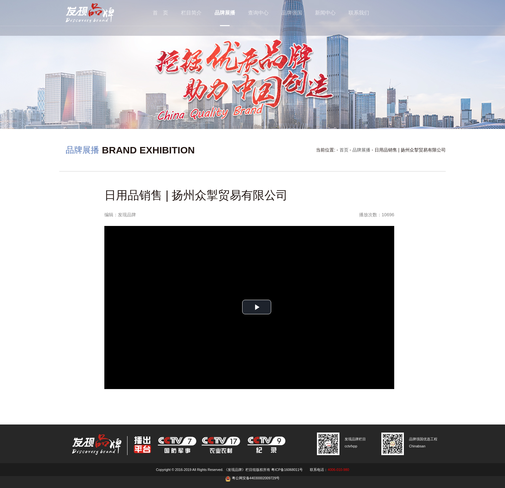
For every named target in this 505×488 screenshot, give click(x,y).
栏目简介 (191, 12)
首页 (343, 149)
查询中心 (258, 12)
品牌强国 (291, 12)
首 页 (160, 12)
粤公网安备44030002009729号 (256, 478)
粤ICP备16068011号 (287, 470)
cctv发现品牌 (99, 13)
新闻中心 (325, 12)
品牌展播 (224, 12)
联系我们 (358, 12)
